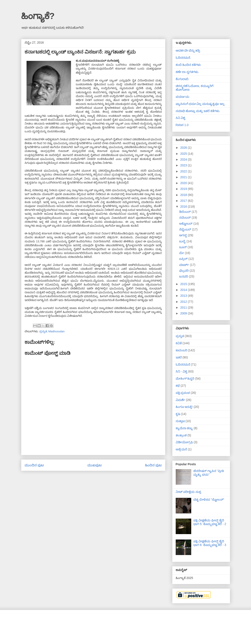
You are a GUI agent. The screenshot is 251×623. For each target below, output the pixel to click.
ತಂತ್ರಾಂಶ (181, 435)
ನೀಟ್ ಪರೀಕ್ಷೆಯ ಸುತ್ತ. (189, 492)
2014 (184, 290)
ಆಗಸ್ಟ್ (183, 235)
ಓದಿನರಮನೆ (183, 364)
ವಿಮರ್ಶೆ (180, 400)
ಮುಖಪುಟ (94, 465)
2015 (184, 284)
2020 (184, 183)
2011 (184, 307)
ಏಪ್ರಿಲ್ (183, 258)
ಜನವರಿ (184, 276)
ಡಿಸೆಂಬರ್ (185, 211)
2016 (184, 206)
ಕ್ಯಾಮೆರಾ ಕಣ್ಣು (184, 428)
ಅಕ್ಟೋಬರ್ (186, 223)
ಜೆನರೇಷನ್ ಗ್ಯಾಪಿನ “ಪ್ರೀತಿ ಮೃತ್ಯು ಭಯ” (208, 472)
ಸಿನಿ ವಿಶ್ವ (181, 118)
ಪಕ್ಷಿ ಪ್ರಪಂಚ (183, 392)
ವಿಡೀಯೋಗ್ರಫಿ (184, 442)
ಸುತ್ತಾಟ (180, 421)
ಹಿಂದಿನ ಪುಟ (153, 465)
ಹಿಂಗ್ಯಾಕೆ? (38, 16)
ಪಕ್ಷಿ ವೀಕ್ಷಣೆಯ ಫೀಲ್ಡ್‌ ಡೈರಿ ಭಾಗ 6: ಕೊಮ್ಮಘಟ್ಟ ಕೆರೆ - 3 (209, 543)
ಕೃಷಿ (178, 414)
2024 (184, 159)
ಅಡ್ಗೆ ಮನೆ (181, 449)
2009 (184, 313)
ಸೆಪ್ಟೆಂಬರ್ (185, 229)
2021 (184, 177)
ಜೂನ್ (183, 247)
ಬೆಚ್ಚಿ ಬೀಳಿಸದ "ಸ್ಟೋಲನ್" (208, 499)
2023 (184, 165)
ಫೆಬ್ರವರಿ (184, 270)
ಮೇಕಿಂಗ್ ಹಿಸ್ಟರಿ (185, 378)
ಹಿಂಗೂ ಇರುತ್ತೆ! (184, 406)
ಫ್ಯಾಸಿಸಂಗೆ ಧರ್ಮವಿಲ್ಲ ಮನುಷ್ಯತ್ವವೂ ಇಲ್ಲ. (201, 104)
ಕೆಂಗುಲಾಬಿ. (182, 79)
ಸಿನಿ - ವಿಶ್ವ (181, 371)
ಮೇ (182, 253)
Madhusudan (56, 331)
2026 (184, 147)
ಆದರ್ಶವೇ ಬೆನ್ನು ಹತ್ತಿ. (188, 50)
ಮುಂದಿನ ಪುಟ (34, 465)
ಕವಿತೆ (179, 343)
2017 (184, 200)
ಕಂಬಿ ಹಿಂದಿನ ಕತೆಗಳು (188, 64)
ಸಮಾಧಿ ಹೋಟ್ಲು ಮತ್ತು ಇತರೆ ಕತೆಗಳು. (198, 111)
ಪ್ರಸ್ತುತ (43, 331)
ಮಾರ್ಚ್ (184, 265)
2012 (184, 301)
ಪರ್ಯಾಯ (182, 96)
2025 (184, 153)
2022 (184, 171)
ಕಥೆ (178, 385)
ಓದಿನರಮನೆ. (183, 57)
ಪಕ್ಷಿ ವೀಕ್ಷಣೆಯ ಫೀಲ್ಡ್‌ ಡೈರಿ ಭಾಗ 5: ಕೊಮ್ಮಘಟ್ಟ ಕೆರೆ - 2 (209, 522)
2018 (184, 195)
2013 (184, 295)
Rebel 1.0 (182, 125)
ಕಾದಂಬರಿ (181, 350)
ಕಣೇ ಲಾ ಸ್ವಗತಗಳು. (187, 72)
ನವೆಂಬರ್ (185, 217)
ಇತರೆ (179, 357)
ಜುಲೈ (182, 241)
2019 (184, 189)
